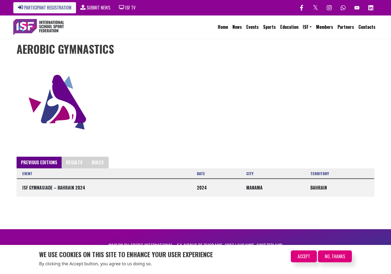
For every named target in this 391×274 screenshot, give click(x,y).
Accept (304, 257)
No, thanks (335, 257)
